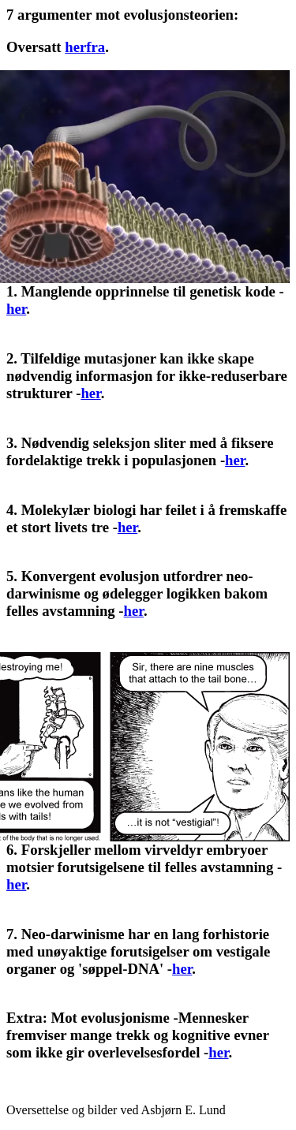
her (16, 308)
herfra (85, 47)
